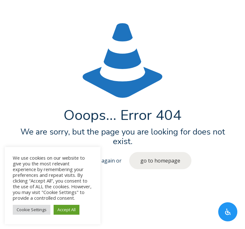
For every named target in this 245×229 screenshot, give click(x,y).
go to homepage (160, 160)
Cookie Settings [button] (32, 209)
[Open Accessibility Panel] (227, 211)
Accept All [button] (66, 209)
